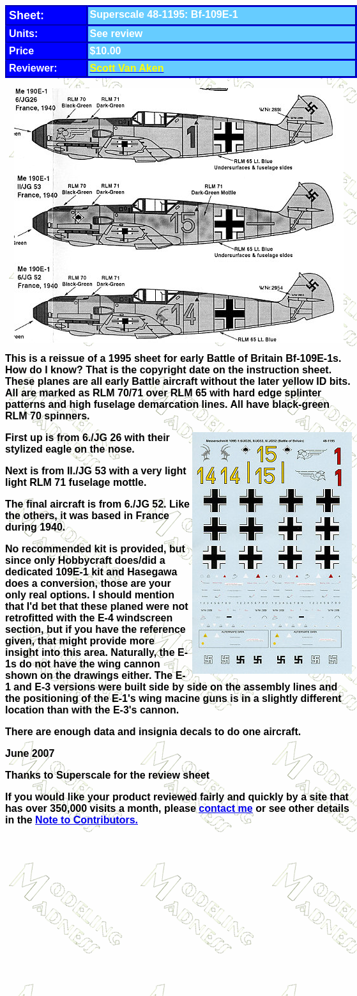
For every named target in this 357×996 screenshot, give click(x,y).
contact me (225, 808)
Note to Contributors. (86, 819)
